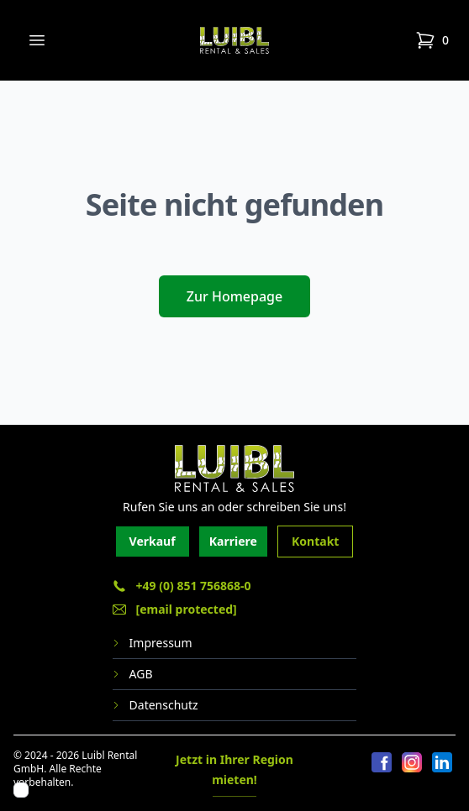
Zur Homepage (234, 296)
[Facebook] (381, 773)
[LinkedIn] (442, 773)
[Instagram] (411, 773)
